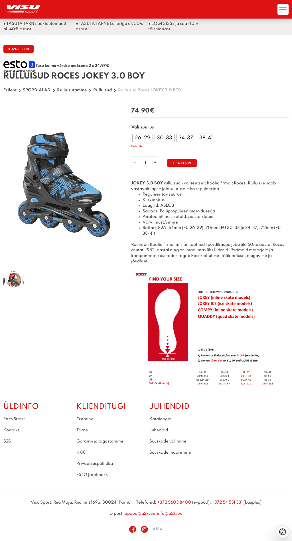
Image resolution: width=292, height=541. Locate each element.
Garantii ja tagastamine (99, 441)
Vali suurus (142, 127)
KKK (80, 452)
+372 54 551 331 (227, 502)
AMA (158, 529)
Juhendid (158, 430)
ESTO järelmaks (92, 475)
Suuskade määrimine (170, 452)
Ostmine (85, 419)
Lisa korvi (182, 163)
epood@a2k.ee (140, 514)
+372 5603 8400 (174, 502)
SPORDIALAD (36, 90)
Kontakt (11, 430)
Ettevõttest (14, 419)
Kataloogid (160, 419)
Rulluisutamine (72, 90)
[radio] (143, 138)
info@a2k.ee (169, 514)
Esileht (10, 90)
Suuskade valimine (167, 441)
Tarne (82, 430)
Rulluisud (102, 90)
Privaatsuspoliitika (94, 464)
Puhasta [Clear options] (137, 146)
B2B (7, 441)
